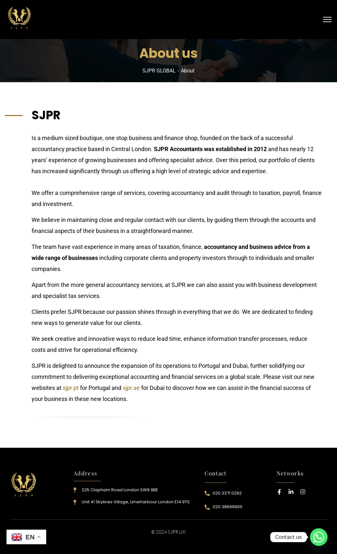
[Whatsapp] (319, 537)
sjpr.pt (71, 387)
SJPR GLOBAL (159, 71)
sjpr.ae (131, 387)
